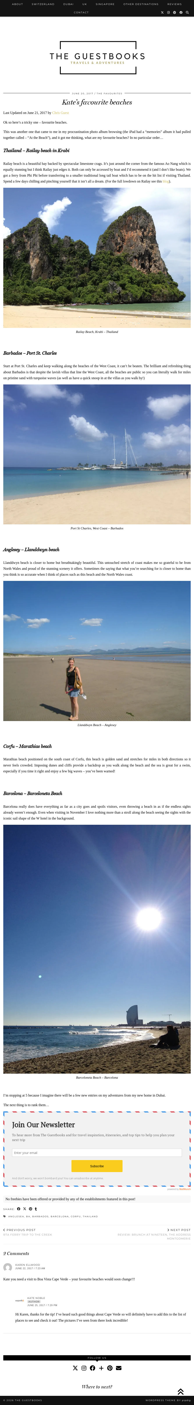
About (17, 4)
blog (166, 181)
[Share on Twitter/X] (25, 1209)
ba (28, 1216)
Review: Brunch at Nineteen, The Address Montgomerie (144, 1234)
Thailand (90, 1216)
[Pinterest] (174, 12)
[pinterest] (109, 1368)
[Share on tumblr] (36, 1209)
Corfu (76, 1216)
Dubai (68, 4)
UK (84, 4)
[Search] (187, 12)
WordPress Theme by (168, 1400)
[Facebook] (181, 12)
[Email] (118, 1368)
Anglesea (16, 1216)
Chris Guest (60, 113)
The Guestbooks (28, 1400)
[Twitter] (162, 12)
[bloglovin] (101, 1368)
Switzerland (43, 4)
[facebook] (92, 1368)
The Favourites (109, 93)
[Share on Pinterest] (31, 1209)
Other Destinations (141, 4)
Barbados (40, 1216)
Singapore (105, 4)
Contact (81, 12)
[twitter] (75, 1368)
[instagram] (84, 1368)
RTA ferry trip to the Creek (27, 1232)
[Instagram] (168, 12)
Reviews (174, 4)
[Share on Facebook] (19, 1209)
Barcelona (60, 1216)
